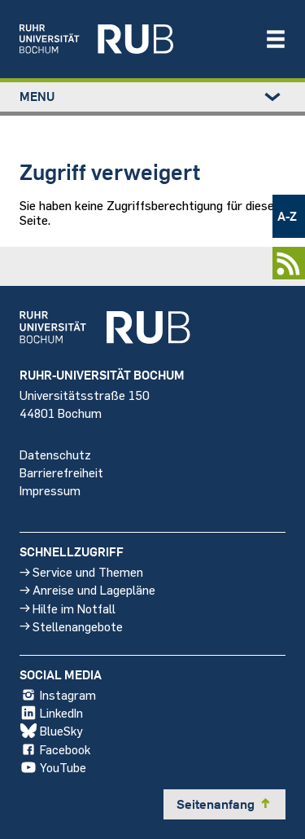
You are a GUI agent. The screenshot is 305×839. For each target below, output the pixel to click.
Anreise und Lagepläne (87, 590)
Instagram (58, 695)
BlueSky (51, 731)
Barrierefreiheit (61, 472)
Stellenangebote (71, 626)
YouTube (53, 767)
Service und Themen (81, 571)
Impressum (50, 490)
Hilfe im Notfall (67, 608)
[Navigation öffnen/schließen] (276, 39)
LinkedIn (51, 714)
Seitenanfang (224, 804)
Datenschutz (55, 454)
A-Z (287, 216)
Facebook (55, 749)
